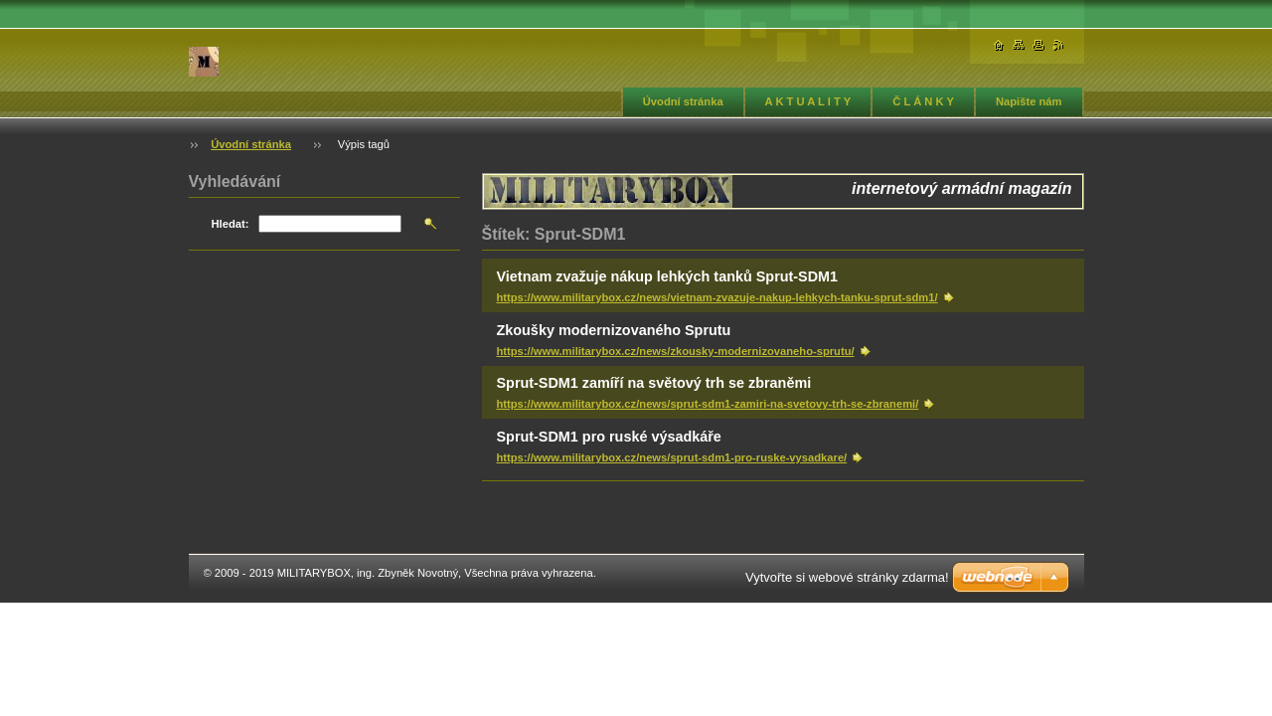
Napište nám (1029, 101)
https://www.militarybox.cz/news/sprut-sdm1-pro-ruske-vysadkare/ (672, 457)
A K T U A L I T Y (808, 101)
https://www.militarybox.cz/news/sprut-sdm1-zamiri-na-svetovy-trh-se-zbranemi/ (708, 404)
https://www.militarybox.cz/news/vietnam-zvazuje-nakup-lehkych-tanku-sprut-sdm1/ (717, 297)
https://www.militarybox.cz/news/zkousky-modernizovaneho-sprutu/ (676, 351)
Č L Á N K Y (923, 101)
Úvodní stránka (683, 101)
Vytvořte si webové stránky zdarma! (847, 577)
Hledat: (230, 224)
